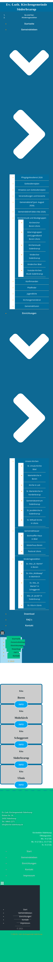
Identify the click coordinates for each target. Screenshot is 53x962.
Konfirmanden (32, 281)
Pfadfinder (31, 287)
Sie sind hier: (29, 15)
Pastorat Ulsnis (34, 551)
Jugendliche (32, 293)
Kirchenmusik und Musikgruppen (32, 218)
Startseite (29, 23)
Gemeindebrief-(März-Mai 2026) (32, 211)
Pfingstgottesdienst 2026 (32, 177)
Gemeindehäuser (31, 531)
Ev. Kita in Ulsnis (34, 605)
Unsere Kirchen (32, 461)
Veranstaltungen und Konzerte (32, 196)
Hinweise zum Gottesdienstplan (32, 190)
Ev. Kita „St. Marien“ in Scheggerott (34, 586)
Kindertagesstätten (32, 559)
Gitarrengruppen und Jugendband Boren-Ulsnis (34, 235)
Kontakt (29, 625)
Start (29, 851)
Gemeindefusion (32, 306)
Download (29, 613)
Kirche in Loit (34, 485)
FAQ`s (29, 619)
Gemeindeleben (18, 642)
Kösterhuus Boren (34, 545)
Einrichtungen (17, 645)
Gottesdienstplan (31, 183)
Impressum (29, 875)
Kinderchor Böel (35, 264)
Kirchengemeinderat (32, 300)
